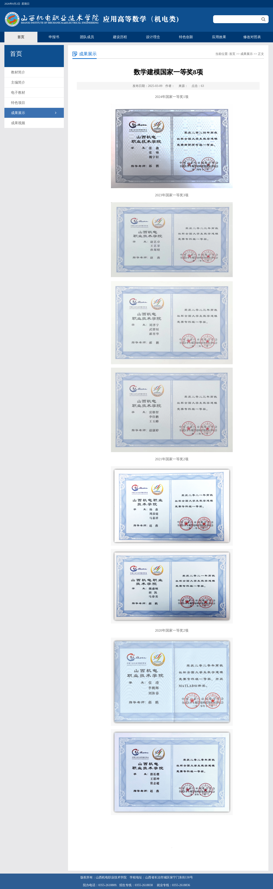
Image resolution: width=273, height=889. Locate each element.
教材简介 (18, 72)
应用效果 (219, 37)
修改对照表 (252, 37)
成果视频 (18, 123)
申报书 (54, 37)
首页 (20, 37)
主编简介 (18, 82)
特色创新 (186, 37)
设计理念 (153, 37)
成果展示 (18, 113)
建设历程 (120, 37)
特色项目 (18, 103)
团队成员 (87, 37)
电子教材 (18, 92)
